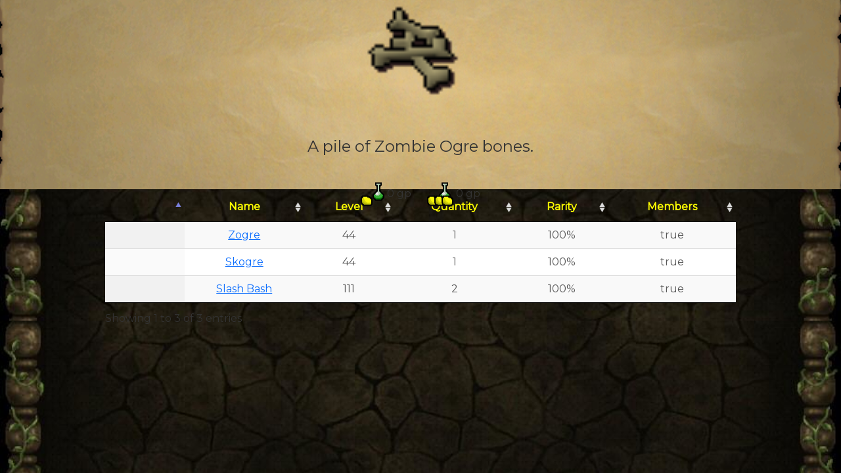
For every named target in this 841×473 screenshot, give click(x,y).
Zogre (244, 235)
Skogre (244, 262)
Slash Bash (244, 288)
